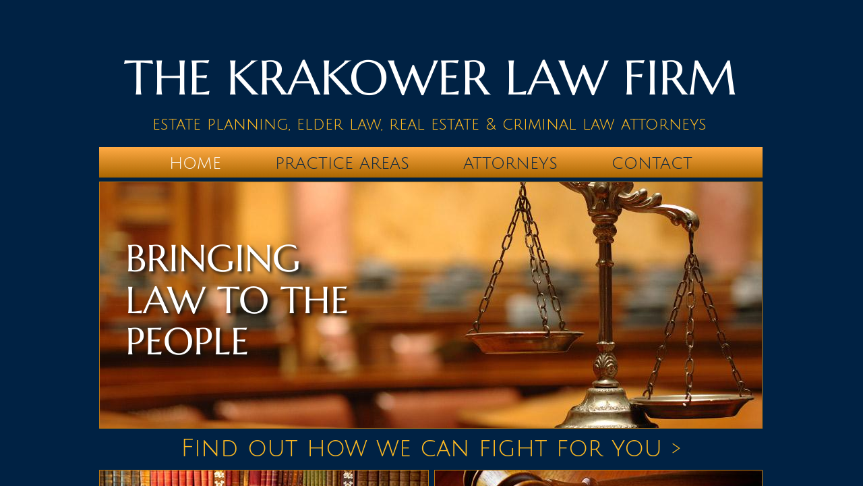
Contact (652, 163)
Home (195, 163)
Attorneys (510, 163)
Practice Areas (342, 163)
